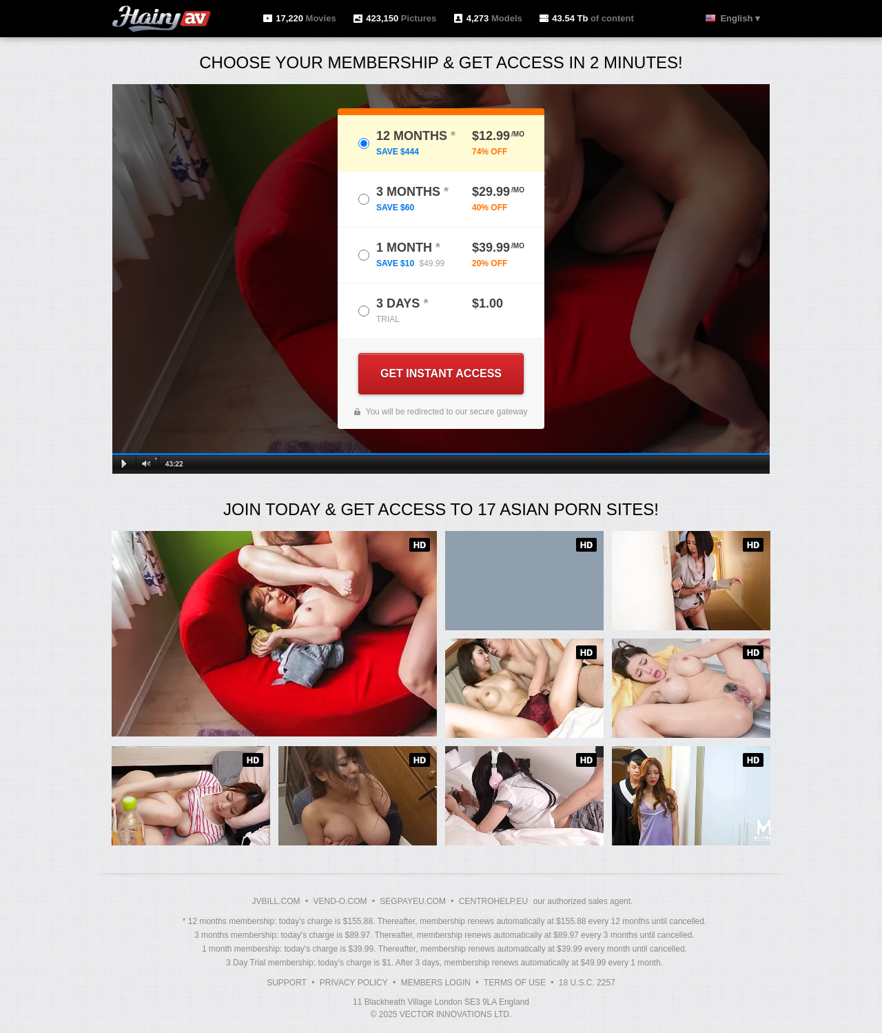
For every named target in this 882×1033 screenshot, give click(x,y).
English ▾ (740, 18)
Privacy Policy (354, 982)
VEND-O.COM (340, 901)
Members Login (436, 982)
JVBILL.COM (276, 901)
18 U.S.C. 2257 (587, 982)
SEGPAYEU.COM (413, 901)
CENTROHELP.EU (493, 901)
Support (287, 982)
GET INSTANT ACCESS (441, 373)
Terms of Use (515, 982)
